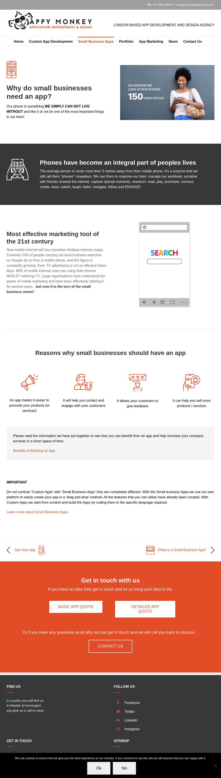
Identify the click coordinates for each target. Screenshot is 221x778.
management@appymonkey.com (195, 4)
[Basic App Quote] (76, 606)
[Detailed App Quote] (145, 609)
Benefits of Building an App (34, 451)
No (124, 768)
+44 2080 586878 (160, 4)
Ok (98, 768)
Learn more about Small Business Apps (37, 512)
